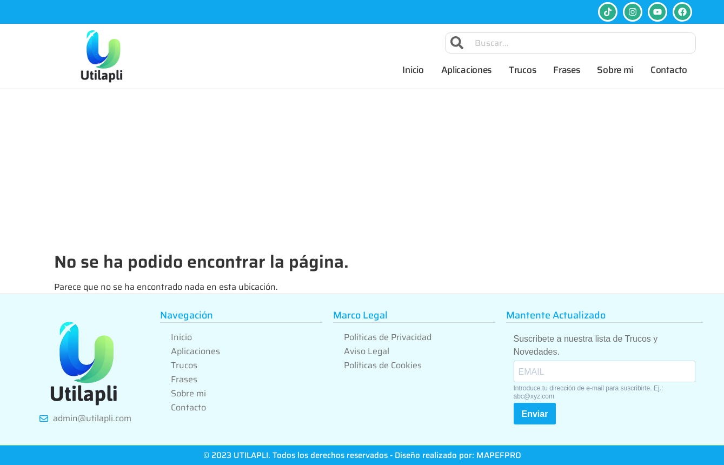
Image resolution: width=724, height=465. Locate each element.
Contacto (668, 70)
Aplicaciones (466, 70)
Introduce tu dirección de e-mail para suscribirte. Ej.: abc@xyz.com (588, 392)
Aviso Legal (366, 351)
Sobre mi (615, 70)
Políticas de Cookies (383, 365)
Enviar (535, 413)
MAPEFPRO (498, 455)
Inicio (412, 70)
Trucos (522, 70)
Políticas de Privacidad (387, 337)
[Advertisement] (362, 170)
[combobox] (570, 43)
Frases (566, 70)
